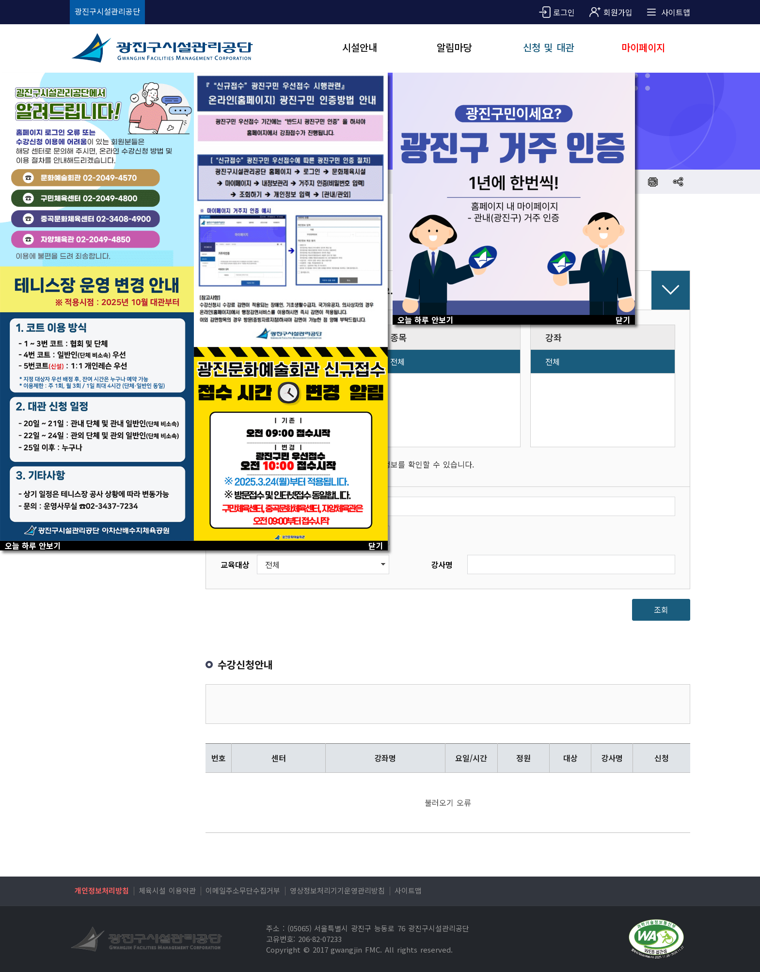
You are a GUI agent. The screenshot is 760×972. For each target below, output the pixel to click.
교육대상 (235, 564)
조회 (661, 609)
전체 (397, 361)
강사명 (442, 564)
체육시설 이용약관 (167, 890)
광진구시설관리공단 (107, 11)
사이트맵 (408, 890)
